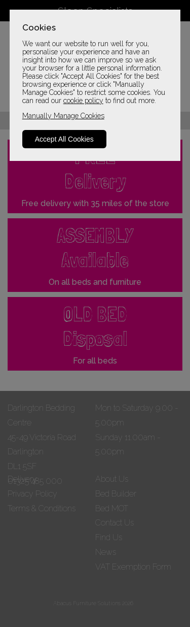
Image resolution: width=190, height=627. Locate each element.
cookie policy (83, 100)
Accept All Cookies (64, 139)
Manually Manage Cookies (63, 116)
